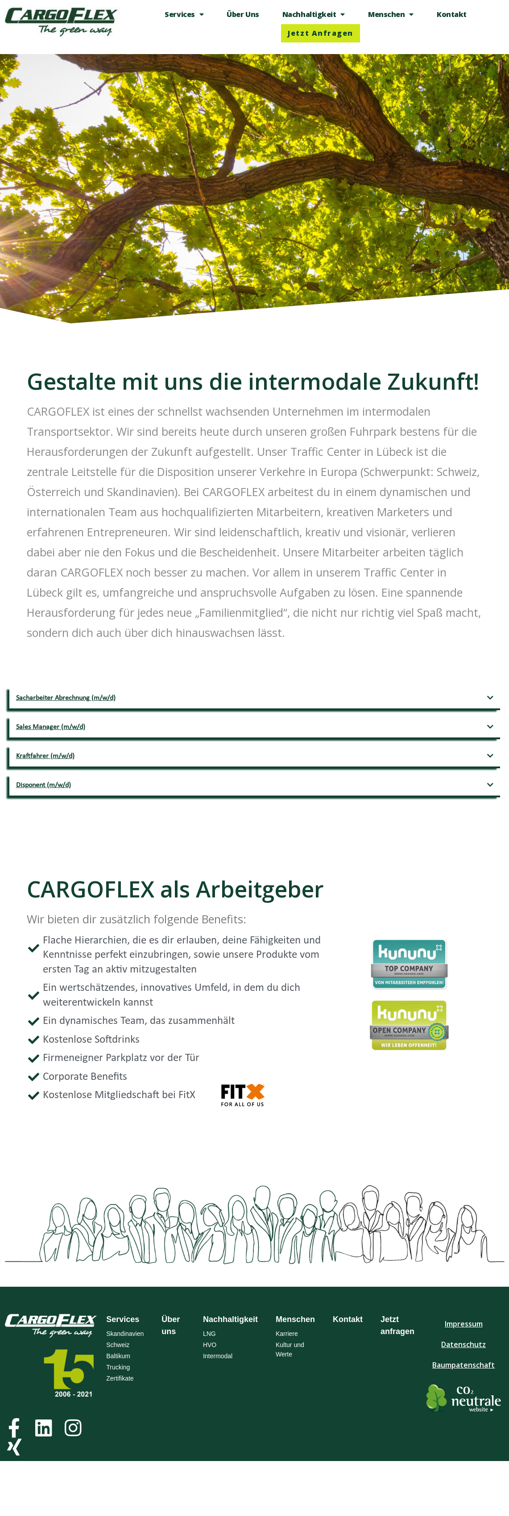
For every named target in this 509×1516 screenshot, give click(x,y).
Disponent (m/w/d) (43, 785)
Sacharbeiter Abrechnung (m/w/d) (66, 698)
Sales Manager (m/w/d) (50, 727)
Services (184, 14)
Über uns (243, 14)
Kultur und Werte (290, 1349)
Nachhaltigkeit (313, 14)
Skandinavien (125, 1333)
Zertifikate (119, 1378)
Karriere (287, 1333)
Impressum (464, 1324)
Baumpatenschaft (463, 1365)
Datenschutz (463, 1344)
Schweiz (117, 1344)
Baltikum (118, 1356)
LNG (209, 1333)
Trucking (118, 1367)
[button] (254, 698)
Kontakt (452, 14)
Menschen (391, 14)
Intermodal (217, 1356)
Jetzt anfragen (320, 33)
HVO (209, 1344)
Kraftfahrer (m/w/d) (45, 756)
